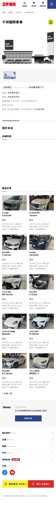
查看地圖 (40, 109)
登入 (41, 490)
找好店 (34, 4)
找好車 (24, 4)
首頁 (3, 12)
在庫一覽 (28, 123)
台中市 (19, 12)
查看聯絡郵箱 (13, 96)
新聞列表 (28, 424)
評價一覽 (45, 123)
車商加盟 (11, 465)
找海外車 (43, 4)
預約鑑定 (15, 490)
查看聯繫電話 (13, 92)
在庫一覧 (7, 399)
